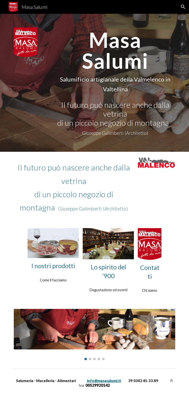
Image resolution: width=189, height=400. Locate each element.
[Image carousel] (94, 334)
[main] (115, 83)
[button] (183, 7)
